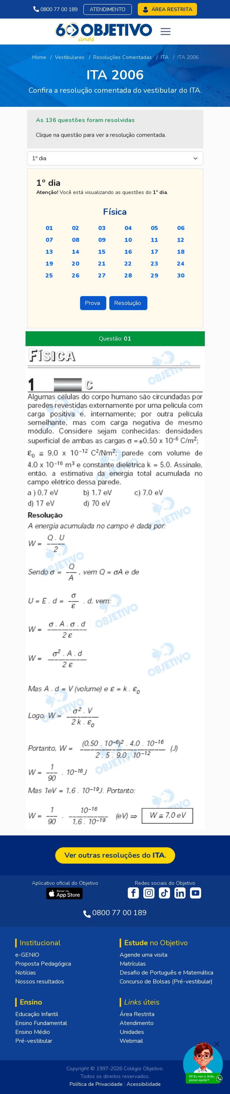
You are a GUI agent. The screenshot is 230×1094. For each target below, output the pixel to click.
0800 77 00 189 (55, 9)
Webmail (131, 1041)
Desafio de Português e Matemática (166, 973)
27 (102, 276)
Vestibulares (69, 57)
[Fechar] (217, 1044)
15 (102, 252)
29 (154, 276)
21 (102, 264)
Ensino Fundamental (41, 1023)
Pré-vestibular (33, 1041)
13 (49, 252)
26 (75, 276)
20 (75, 264)
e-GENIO (27, 955)
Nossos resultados (39, 982)
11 (154, 240)
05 (154, 228)
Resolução (128, 303)
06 (180, 228)
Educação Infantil (36, 1014)
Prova (93, 303)
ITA (165, 57)
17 (154, 252)
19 (49, 264)
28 (128, 276)
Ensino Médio (32, 1032)
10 (128, 240)
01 (49, 228)
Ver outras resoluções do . (115, 855)
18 (180, 252)
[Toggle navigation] (165, 31)
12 (180, 240)
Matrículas (133, 964)
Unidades (132, 1032)
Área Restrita (137, 1014)
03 (102, 228)
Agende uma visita (143, 955)
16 (128, 252)
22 (128, 264)
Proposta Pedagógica (43, 964)
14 (75, 252)
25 (49, 276)
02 (75, 228)
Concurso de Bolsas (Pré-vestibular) (166, 982)
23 (154, 264)
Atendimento (108, 9)
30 (180, 276)
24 (180, 264)
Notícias (25, 973)
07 (49, 240)
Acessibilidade (144, 1084)
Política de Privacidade (96, 1084)
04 (128, 228)
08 (75, 240)
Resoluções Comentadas (122, 57)
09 (102, 240)
